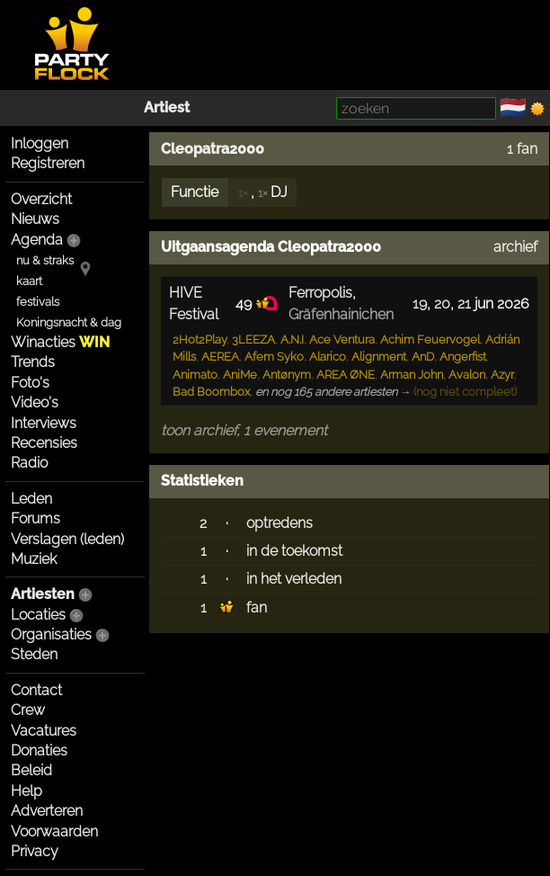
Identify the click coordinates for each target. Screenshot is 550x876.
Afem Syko (274, 356)
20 (442, 303)
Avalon (466, 374)
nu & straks (45, 260)
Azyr (502, 374)
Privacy (34, 851)
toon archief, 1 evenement (244, 430)
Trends (33, 362)
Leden (31, 498)
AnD (423, 356)
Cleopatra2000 (212, 148)
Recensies (44, 442)
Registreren (47, 163)
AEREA (220, 356)
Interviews (43, 423)
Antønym (286, 374)
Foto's (30, 382)
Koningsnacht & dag (68, 322)
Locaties (38, 614)
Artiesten (43, 594)
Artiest (167, 107)
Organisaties (51, 634)
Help (26, 791)
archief (515, 246)
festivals (37, 301)
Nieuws (35, 219)
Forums (35, 518)
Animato (195, 374)
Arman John (411, 374)
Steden (34, 654)
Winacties (60, 342)
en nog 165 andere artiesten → (333, 391)
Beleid (31, 770)
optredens (279, 523)
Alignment (378, 356)
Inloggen (39, 143)
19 (419, 303)
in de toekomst (294, 550)
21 (464, 303)
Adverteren (47, 810)
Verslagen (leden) (67, 539)
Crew (28, 710)
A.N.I (292, 339)
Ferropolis (320, 292)
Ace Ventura (342, 339)
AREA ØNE (345, 374)
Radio (29, 462)
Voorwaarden (54, 831)
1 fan (522, 148)
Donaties (39, 750)
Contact (36, 690)
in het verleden (294, 578)
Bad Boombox (211, 391)
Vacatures (43, 730)
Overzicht (41, 199)
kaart (29, 281)
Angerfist (462, 356)
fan (256, 607)
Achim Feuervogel (430, 339)
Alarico (327, 356)
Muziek (34, 559)
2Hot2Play (199, 339)
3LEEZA (253, 339)
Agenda (37, 239)
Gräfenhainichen (341, 314)
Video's (34, 402)
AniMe (240, 374)
